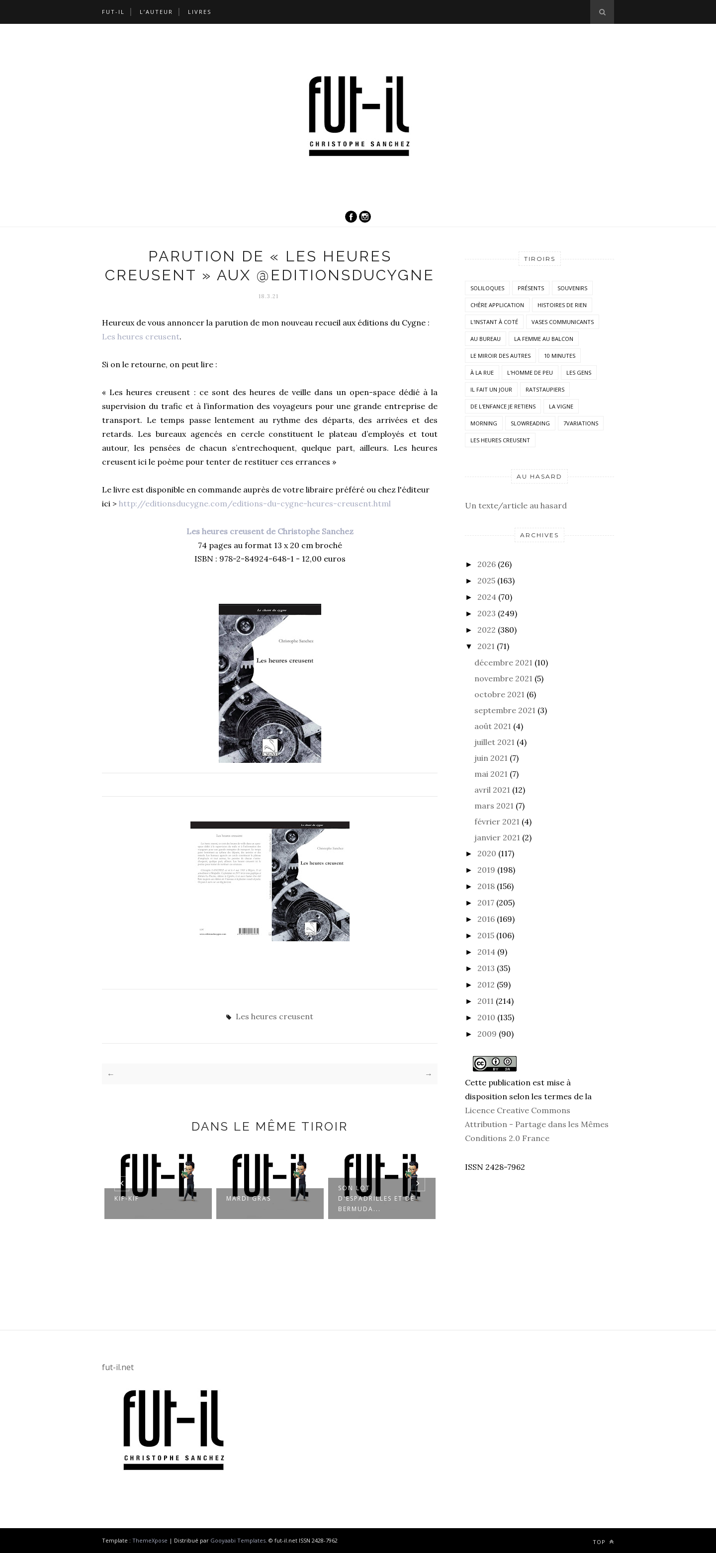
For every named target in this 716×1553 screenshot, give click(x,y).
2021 (486, 646)
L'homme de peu (530, 372)
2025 (486, 580)
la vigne (561, 406)
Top (603, 1542)
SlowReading (530, 423)
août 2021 (492, 726)
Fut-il (113, 11)
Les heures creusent (140, 336)
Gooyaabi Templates (238, 1540)
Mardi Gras (248, 1199)
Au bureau (485, 338)
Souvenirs (572, 288)
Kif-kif (126, 1199)
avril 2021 (492, 790)
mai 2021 (491, 774)
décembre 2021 (503, 662)
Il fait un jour (491, 389)
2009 (487, 1034)
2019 (486, 870)
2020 (486, 853)
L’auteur (156, 11)
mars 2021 (494, 806)
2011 (485, 1001)
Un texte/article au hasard (516, 505)
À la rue (482, 372)
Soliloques (487, 288)
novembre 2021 (503, 678)
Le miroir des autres (500, 355)
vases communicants (563, 322)
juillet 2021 (494, 742)
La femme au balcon (543, 338)
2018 (486, 886)
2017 (485, 902)
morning (483, 423)
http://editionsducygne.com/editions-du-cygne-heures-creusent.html (255, 503)
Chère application (497, 305)
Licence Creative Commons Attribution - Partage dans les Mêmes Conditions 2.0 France (537, 1124)
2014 (486, 952)
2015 (485, 935)
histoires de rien (562, 305)
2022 (486, 630)
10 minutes (559, 355)
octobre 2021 (499, 694)
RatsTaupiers (545, 389)
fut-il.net (118, 1367)
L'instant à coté (494, 322)
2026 (486, 564)
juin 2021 (491, 758)
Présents (531, 288)
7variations (580, 423)
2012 (486, 984)
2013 (486, 968)
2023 (486, 613)
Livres (199, 11)
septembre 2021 (505, 710)
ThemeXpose (150, 1540)
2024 (486, 597)
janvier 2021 (497, 837)
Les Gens (578, 372)
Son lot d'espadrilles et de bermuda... (376, 1199)
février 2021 (497, 821)
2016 (486, 919)
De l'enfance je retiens (503, 406)
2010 (486, 1017)
